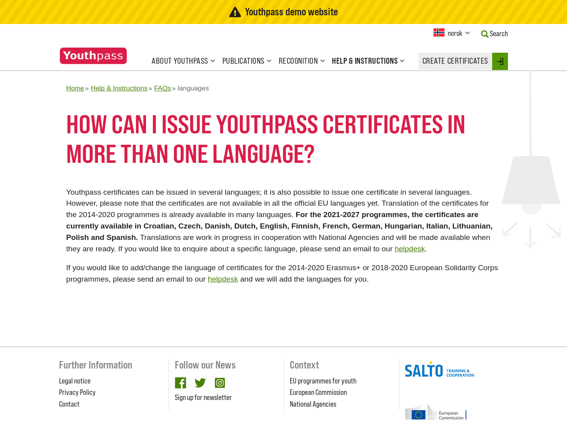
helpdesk (410, 249)
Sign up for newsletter (203, 397)
